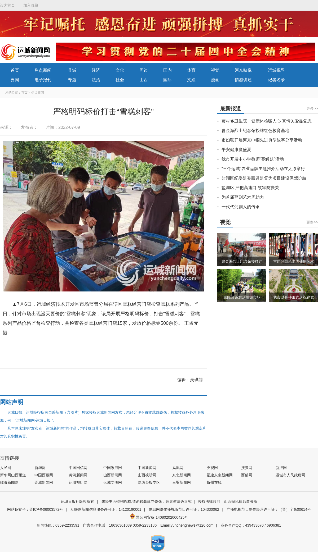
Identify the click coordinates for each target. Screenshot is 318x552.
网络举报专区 (149, 482)
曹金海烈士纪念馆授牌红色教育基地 (255, 130)
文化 (120, 70)
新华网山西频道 (13, 475)
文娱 (191, 79)
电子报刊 (42, 79)
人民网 (5, 468)
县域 (72, 70)
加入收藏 (30, 5)
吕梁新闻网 (181, 482)
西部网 (246, 475)
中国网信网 (78, 468)
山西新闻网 (112, 475)
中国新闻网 (147, 468)
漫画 (215, 79)
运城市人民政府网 (290, 475)
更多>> (312, 108)
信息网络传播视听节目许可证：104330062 (184, 509)
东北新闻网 (181, 475)
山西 (143, 79)
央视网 (212, 468)
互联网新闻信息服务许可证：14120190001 (106, 509)
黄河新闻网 (78, 475)
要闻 (15, 79)
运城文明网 (112, 482)
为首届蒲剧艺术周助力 (243, 197)
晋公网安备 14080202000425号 (159, 517)
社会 (120, 79)
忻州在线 (214, 482)
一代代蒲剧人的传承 (241, 206)
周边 (143, 70)
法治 (96, 79)
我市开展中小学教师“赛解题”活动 (253, 159)
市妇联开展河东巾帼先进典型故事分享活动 (262, 140)
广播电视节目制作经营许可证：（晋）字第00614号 (269, 509)
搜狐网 (246, 468)
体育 (191, 70)
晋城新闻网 (43, 482)
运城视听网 (78, 482)
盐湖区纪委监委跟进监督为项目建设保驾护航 (264, 178)
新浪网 (281, 468)
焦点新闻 (42, 70)
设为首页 (7, 5)
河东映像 (243, 70)
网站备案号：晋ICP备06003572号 (35, 509)
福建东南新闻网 (220, 475)
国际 (167, 79)
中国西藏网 (43, 475)
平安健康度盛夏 (236, 149)
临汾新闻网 (9, 482)
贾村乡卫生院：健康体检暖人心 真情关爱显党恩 (267, 121)
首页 (15, 70)
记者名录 (276, 79)
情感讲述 (243, 79)
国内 (167, 70)
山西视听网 (147, 475)
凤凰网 (177, 468)
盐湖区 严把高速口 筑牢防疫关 (250, 187)
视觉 (215, 70)
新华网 (40, 468)
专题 (72, 79)
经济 (96, 70)
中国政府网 (112, 468)
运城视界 (276, 70)
